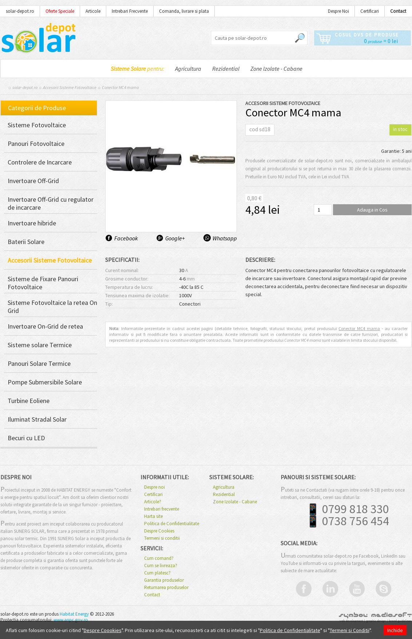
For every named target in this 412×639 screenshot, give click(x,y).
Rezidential (225, 68)
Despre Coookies (103, 630)
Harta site (153, 516)
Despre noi (154, 487)
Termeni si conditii (162, 538)
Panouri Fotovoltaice (36, 144)
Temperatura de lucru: (129, 287)
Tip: (109, 304)
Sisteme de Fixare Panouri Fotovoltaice (43, 283)
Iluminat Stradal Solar (37, 419)
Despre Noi (338, 11)
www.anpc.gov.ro (71, 620)
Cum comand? (159, 558)
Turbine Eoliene (28, 401)
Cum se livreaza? (160, 566)
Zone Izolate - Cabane (276, 68)
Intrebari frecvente (161, 509)
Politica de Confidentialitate (171, 524)
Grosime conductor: (126, 278)
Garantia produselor (164, 580)
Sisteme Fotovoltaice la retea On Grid (52, 307)
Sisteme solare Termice (40, 345)
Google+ (175, 238)
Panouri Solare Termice (39, 364)
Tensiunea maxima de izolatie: (137, 295)
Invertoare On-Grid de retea (45, 326)
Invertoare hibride (32, 223)
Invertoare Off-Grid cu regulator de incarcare (51, 203)
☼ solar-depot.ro (22, 87)
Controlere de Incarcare (40, 162)
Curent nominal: (122, 270)
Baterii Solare (26, 242)
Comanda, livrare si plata (184, 11)
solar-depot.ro (20, 11)
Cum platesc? (157, 573)
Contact (152, 595)
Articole (93, 11)
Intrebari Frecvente (130, 11)
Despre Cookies (159, 531)
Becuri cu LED (26, 438)
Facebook (126, 238)
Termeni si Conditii (349, 630)
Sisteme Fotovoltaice (37, 125)
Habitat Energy (74, 614)
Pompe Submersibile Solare (45, 382)
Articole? (152, 502)
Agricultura (188, 68)
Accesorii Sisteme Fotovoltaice (69, 87)
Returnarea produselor (166, 587)
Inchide (395, 630)
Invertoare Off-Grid (33, 181)
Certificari (369, 11)
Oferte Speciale (59, 11)
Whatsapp (224, 238)
